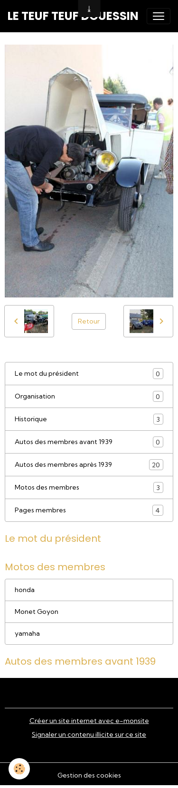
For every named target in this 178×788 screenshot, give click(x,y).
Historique (89, 419)
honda (25, 589)
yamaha (27, 633)
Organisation (89, 396)
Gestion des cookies (89, 775)
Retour (89, 321)
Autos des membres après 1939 (89, 464)
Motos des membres (89, 487)
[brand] (73, 16)
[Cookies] (19, 768)
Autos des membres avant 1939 (89, 441)
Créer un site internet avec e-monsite (89, 720)
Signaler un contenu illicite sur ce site (89, 734)
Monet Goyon (36, 611)
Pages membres (89, 510)
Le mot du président (89, 373)
